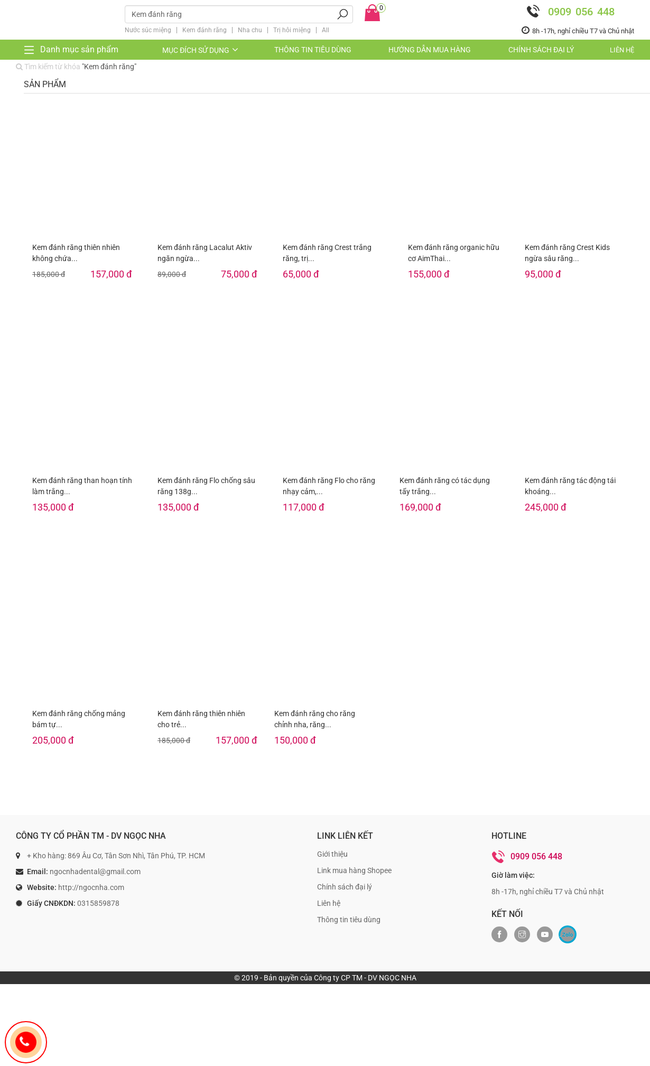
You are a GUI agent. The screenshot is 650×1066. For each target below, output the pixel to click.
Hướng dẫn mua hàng (429, 49)
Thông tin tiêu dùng (312, 49)
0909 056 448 (568, 11)
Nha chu (250, 30)
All (325, 30)
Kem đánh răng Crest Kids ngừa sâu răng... (567, 253)
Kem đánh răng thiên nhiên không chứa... (76, 253)
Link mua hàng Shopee (354, 870)
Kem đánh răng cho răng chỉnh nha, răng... (314, 719)
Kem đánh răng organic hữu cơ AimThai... (453, 253)
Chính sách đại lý (541, 49)
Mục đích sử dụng (201, 50)
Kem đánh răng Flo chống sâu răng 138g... (206, 486)
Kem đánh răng (204, 30)
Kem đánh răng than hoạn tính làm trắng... (82, 486)
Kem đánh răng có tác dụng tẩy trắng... (445, 486)
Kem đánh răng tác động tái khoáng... (570, 486)
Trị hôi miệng (292, 30)
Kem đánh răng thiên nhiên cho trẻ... (201, 719)
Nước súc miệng (148, 30)
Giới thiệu (332, 854)
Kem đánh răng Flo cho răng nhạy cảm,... (329, 486)
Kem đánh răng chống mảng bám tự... (78, 719)
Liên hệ (622, 50)
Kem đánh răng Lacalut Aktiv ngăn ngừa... (204, 253)
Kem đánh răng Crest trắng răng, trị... (327, 253)
